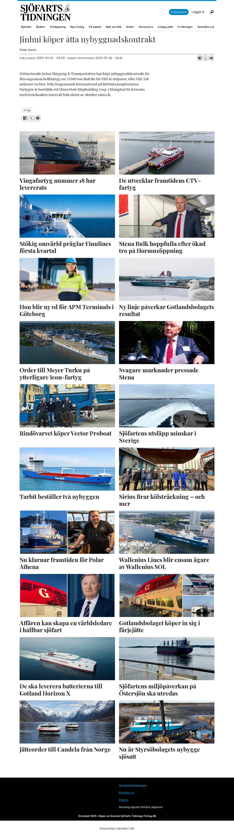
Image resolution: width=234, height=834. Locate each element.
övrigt (27, 110)
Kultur (130, 26)
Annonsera (146, 26)
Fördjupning (58, 26)
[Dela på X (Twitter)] (205, 58)
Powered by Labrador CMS (117, 828)
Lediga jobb (165, 26)
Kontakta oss (206, 26)
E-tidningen (185, 26)
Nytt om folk (113, 26)
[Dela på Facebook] (199, 58)
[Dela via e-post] (211, 58)
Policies (123, 799)
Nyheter (26, 26)
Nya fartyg (77, 26)
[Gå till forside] (94, 12)
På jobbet (95, 26)
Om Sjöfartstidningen (133, 785)
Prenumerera (179, 12)
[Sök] (211, 11)
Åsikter (40, 26)
